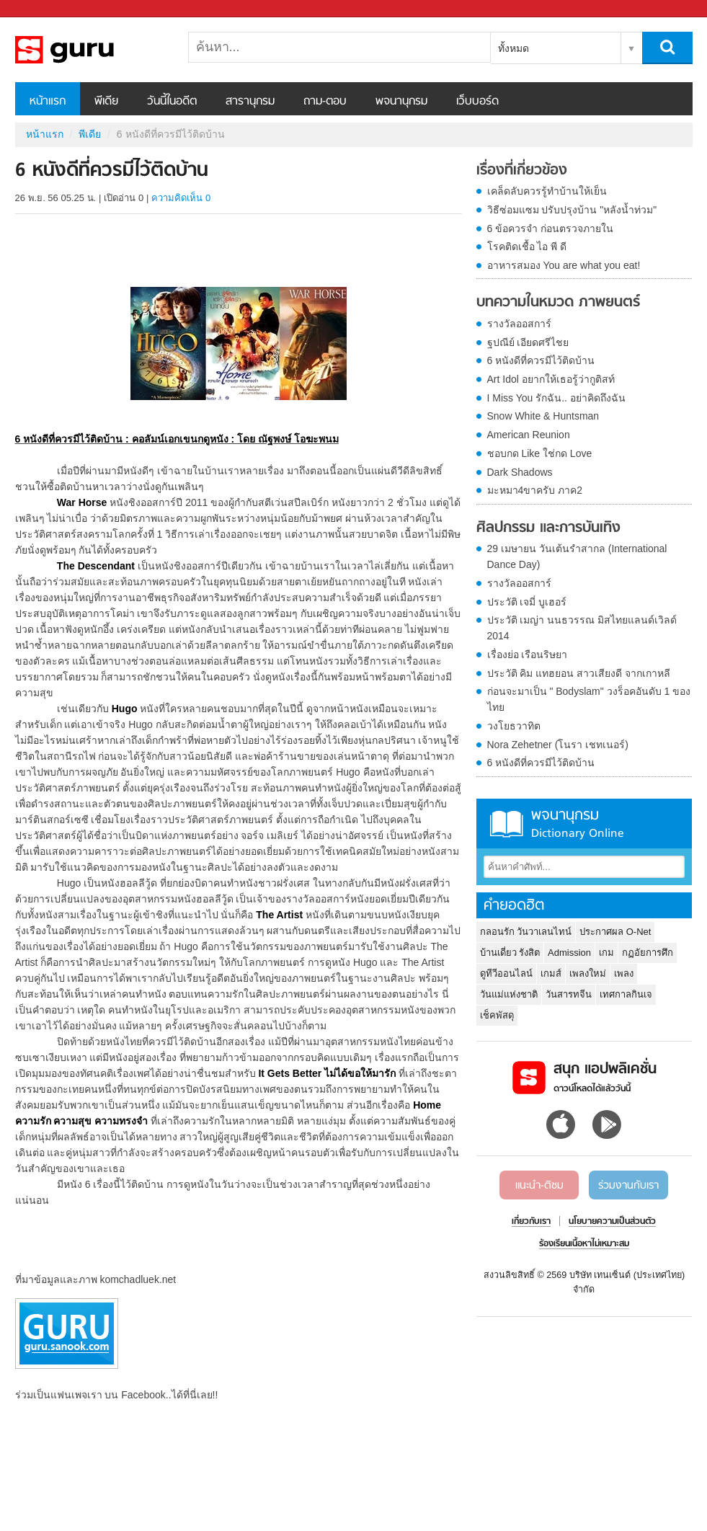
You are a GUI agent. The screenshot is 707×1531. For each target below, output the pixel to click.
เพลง (623, 973)
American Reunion (528, 434)
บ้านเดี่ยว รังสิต (510, 952)
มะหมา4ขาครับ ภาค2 (534, 490)
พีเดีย (106, 101)
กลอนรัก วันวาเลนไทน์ (526, 931)
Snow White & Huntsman (543, 416)
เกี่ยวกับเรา (531, 1222)
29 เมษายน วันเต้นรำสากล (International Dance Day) (577, 556)
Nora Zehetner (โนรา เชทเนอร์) (557, 744)
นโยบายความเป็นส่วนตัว (612, 1222)
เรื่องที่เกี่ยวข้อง (521, 170)
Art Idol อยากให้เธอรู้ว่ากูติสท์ (551, 379)
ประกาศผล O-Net (615, 931)
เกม (606, 952)
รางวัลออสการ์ (519, 323)
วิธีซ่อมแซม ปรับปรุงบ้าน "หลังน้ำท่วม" (572, 210)
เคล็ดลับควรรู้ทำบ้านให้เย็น (547, 191)
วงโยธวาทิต (514, 726)
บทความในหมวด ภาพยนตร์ (558, 302)
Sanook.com (43, 9)
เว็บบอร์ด (477, 101)
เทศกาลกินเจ (626, 994)
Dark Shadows (520, 472)
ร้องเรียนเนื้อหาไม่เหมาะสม (584, 1244)
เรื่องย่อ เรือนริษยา (527, 654)
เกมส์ (551, 973)
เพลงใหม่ (587, 973)
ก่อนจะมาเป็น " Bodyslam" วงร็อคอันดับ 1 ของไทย (589, 699)
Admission (569, 952)
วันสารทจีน (569, 994)
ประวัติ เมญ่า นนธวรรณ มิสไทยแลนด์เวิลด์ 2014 (582, 628)
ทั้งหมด (513, 48)
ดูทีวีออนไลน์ (506, 973)
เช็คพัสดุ (497, 1015)
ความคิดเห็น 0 (180, 197)
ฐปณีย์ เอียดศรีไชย (528, 342)
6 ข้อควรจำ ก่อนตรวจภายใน (550, 228)
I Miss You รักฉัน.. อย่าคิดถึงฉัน (556, 398)
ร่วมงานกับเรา (628, 1185)
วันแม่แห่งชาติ (509, 994)
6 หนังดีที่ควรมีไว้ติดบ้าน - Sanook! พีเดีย (90, 49)
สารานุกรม (250, 101)
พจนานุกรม (401, 101)
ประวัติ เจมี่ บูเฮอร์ (527, 602)
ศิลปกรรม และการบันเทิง (548, 528)
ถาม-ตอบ (325, 101)
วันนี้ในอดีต (172, 101)
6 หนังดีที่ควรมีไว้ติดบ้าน (541, 360)
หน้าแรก (48, 101)
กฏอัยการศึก (647, 952)
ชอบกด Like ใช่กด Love (539, 453)
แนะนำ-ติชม (539, 1185)
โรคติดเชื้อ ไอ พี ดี (527, 246)
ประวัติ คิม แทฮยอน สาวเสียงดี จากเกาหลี (579, 673)
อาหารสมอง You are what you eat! (564, 265)
